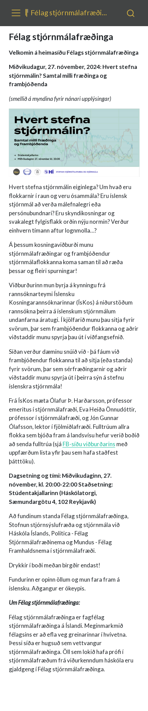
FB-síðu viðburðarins (89, 444)
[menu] (16, 13)
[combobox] (131, 13)
